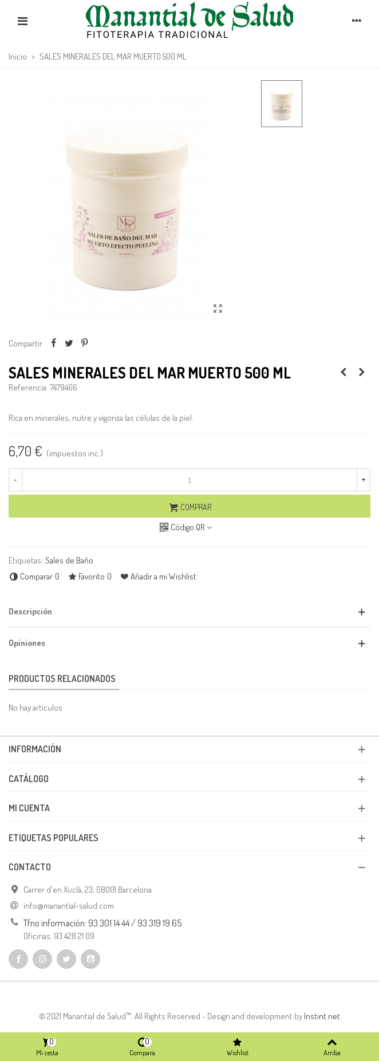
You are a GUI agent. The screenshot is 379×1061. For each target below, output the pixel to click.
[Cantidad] (189, 479)
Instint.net (322, 1016)
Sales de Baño (69, 560)
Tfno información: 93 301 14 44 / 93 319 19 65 (102, 923)
